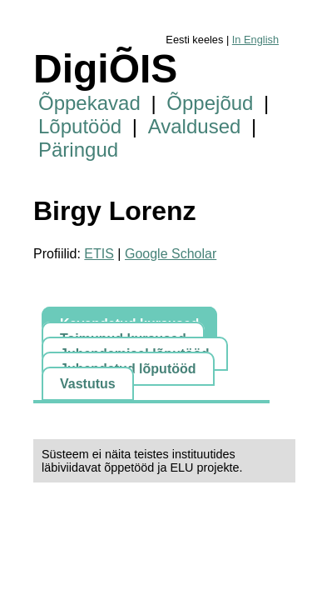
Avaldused (194, 126)
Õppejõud (209, 103)
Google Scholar (170, 254)
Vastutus (88, 384)
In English (255, 39)
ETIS (99, 254)
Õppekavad (89, 103)
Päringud (78, 149)
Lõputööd (79, 126)
